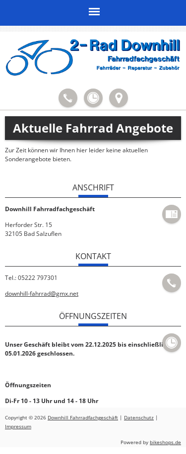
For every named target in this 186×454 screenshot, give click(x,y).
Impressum (18, 426)
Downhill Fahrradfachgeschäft (83, 417)
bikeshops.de (165, 442)
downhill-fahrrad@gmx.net (41, 293)
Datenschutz (139, 417)
